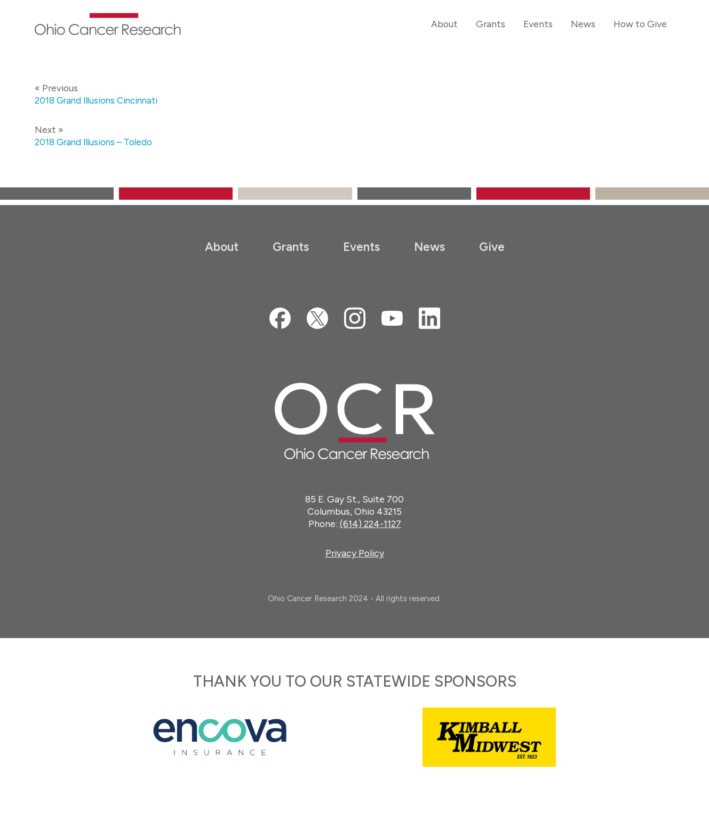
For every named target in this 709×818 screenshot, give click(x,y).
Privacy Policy (354, 553)
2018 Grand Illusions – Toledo (95, 141)
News (429, 247)
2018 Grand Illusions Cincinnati (99, 100)
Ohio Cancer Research (108, 24)
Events (361, 247)
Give (492, 247)
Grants (291, 247)
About (221, 247)
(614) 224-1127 (370, 523)
